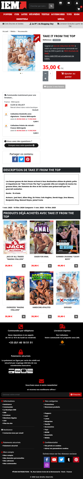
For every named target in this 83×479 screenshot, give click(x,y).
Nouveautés (22, 31)
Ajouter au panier (68, 75)
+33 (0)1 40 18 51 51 (21, 342)
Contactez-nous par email (12, 433)
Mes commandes (9, 463)
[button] (20, 73)
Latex (24, 14)
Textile (45, 14)
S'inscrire (75, 394)
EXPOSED (68, 307)
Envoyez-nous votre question (21, 145)
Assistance (7, 404)
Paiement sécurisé (10, 446)
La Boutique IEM (9, 410)
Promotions (49, 404)
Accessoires (58, 14)
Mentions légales (9, 418)
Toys (69, 14)
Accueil (5, 31)
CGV (4, 421)
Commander (7, 407)
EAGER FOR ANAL (41, 256)
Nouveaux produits (52, 407)
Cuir (16, 14)
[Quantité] (50, 73)
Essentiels (22, 19)
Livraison (6, 415)
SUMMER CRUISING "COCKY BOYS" (67, 257)
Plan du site (7, 423)
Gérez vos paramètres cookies (56, 448)
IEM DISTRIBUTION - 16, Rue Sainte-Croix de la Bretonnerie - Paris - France (42, 472)
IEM (4, 412)
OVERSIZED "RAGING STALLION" (15, 308)
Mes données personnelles (13, 458)
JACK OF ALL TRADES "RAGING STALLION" (15, 257)
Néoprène (34, 14)
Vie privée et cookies (52, 446)
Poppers (7, 14)
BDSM (76, 14)
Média (61, 19)
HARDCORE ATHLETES (41, 307)
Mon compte (7, 455)
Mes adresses (8, 461)
